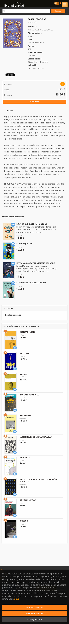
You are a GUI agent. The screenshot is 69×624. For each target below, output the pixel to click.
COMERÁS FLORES (27, 332)
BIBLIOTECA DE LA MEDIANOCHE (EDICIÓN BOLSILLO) (38, 480)
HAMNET (23, 374)
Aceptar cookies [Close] (34, 607)
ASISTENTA (24, 353)
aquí (16, 598)
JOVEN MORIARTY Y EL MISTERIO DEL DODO (35, 263)
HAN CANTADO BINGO (29, 395)
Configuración (34, 619)
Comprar (34, 101)
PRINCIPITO (24, 458)
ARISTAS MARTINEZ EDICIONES (40, 30)
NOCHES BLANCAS (27, 500)
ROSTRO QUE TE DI (24, 243)
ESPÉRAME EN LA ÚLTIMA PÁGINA (31, 282)
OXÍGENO (23, 521)
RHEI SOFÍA (32, 22)
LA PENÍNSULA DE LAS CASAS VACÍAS (35, 437)
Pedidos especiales (13, 315)
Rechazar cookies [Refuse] (34, 613)
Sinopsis (9, 110)
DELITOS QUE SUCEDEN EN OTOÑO (31, 224)
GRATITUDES (25, 415)
